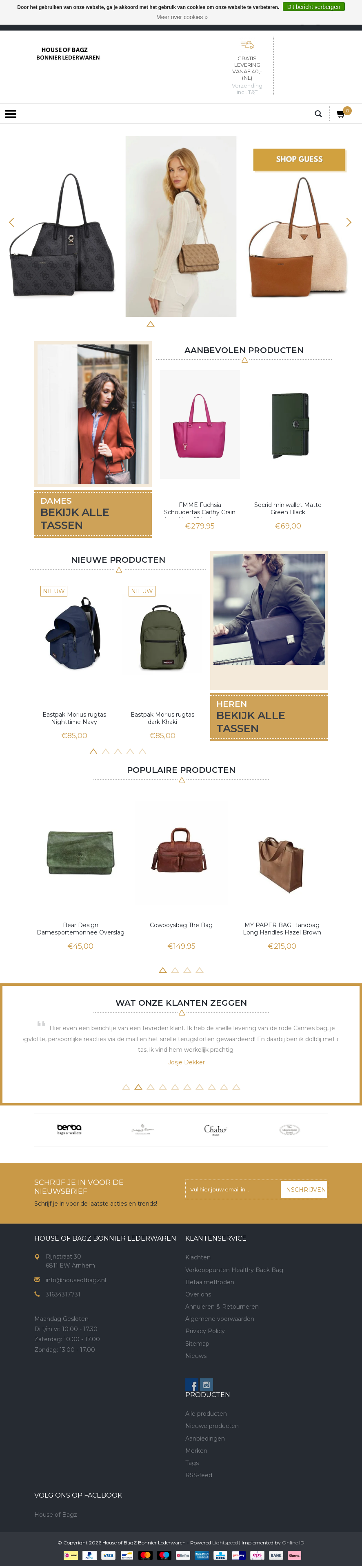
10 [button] (236, 1086)
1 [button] (138, 323)
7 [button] (212, 323)
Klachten (198, 1257)
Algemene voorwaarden (219, 1319)
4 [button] (175, 323)
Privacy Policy (205, 1331)
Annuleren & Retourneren (222, 1306)
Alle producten (206, 1413)
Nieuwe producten (212, 1426)
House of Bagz (55, 1514)
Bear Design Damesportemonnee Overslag (80, 928)
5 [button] (187, 323)
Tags (192, 1463)
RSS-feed (198, 1475)
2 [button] (151, 323)
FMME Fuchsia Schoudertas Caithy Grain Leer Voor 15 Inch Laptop (199, 509)
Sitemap (197, 1343)
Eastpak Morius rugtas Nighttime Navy (74, 718)
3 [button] (163, 323)
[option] (181, 226)
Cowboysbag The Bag (181, 925)
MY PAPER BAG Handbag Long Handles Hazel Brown (282, 928)
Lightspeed (225, 1543)
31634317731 (63, 1294)
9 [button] (224, 1086)
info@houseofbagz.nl (76, 1280)
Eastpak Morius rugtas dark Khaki (162, 718)
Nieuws (196, 1356)
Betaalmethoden (209, 1282)
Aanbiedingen (205, 1438)
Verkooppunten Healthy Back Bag (234, 1270)
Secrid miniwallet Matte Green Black (288, 508)
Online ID (293, 1543)
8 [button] (224, 323)
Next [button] (348, 222)
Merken (196, 1450)
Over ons (198, 1294)
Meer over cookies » (182, 17)
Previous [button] (14, 222)
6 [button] (199, 323)
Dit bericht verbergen (313, 7)
